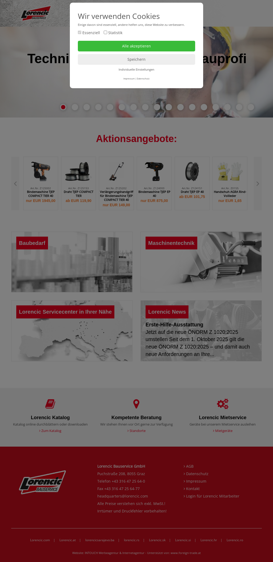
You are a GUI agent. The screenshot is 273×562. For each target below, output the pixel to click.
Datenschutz (143, 78)
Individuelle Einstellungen (136, 69)
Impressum (129, 78)
